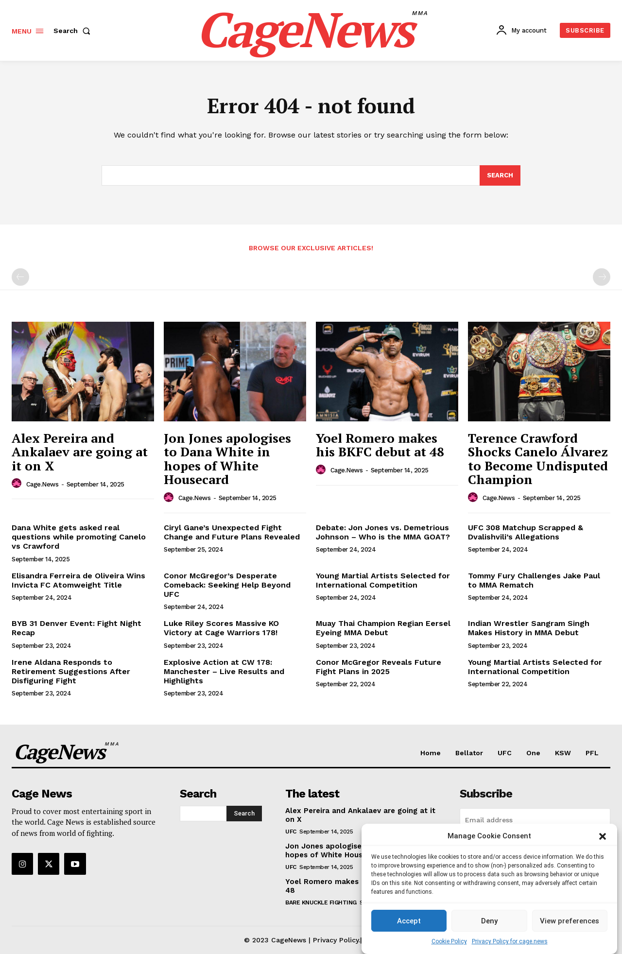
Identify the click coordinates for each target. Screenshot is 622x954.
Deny (489, 921)
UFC (290, 831)
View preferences (569, 921)
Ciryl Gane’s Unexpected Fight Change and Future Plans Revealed (232, 532)
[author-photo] (18, 483)
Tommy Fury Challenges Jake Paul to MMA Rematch (534, 580)
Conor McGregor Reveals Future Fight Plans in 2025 (378, 667)
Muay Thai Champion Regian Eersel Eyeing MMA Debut (383, 628)
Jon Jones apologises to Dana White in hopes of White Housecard (227, 459)
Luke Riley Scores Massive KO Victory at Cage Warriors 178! (221, 628)
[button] (602, 836)
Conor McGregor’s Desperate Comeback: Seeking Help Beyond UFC (227, 585)
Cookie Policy (449, 941)
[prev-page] (20, 277)
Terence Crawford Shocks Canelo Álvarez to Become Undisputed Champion (538, 459)
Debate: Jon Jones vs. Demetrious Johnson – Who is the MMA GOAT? (383, 532)
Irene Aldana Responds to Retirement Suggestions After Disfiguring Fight (71, 671)
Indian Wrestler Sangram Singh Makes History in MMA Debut (528, 628)
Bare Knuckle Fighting (321, 902)
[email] (535, 820)
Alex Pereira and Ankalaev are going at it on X (80, 452)
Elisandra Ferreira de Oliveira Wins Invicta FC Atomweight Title (78, 580)
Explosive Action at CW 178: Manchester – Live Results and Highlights (224, 671)
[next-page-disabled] (601, 277)
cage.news (42, 484)
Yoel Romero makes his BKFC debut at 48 (380, 445)
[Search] (500, 175)
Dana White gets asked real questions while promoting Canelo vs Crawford (79, 537)
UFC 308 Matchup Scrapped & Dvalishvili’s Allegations (525, 532)
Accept (409, 921)
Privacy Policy (336, 940)
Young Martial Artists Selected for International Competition (383, 580)
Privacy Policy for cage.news (510, 941)
